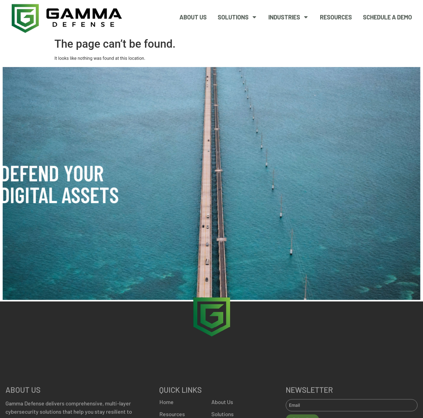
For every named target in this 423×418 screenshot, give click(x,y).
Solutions (237, 15)
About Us (193, 15)
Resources (336, 15)
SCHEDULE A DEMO (387, 15)
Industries (288, 15)
